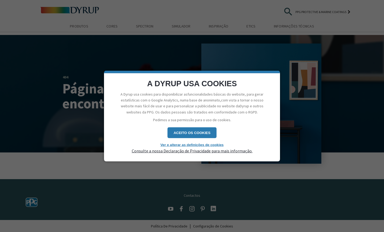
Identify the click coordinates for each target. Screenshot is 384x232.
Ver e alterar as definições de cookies (191, 145)
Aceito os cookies (192, 133)
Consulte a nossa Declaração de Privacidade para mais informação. (192, 151)
